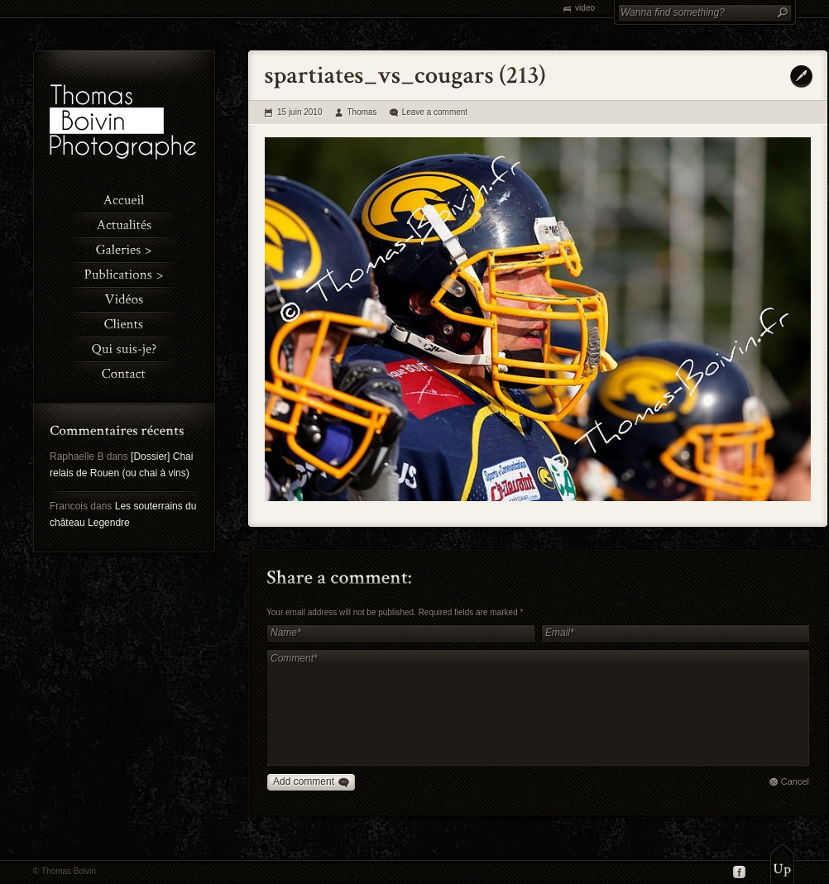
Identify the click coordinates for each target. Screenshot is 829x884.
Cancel (795, 781)
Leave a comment (435, 112)
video (585, 7)
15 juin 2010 (300, 112)
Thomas (362, 112)
